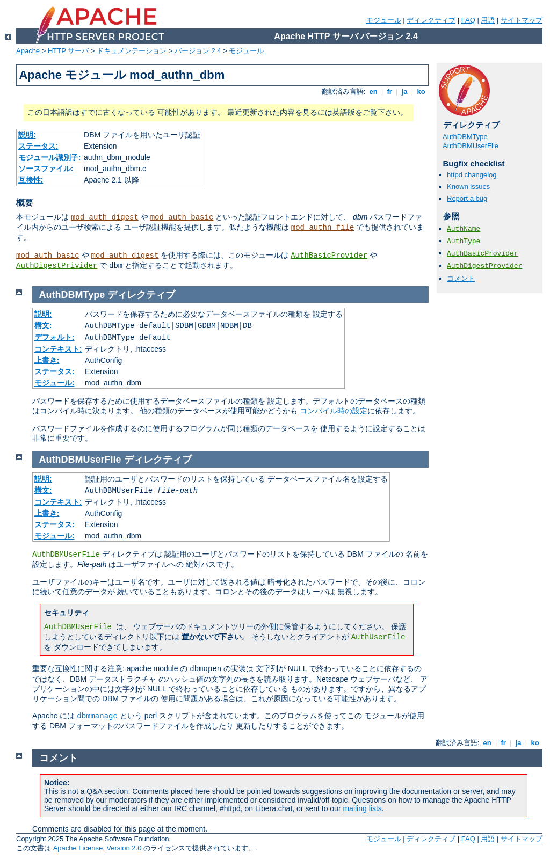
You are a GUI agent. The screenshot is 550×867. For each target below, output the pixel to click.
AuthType (463, 241)
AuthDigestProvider (484, 266)
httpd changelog (472, 175)
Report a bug (467, 198)
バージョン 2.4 (198, 51)
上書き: (47, 360)
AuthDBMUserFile (470, 146)
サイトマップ (521, 20)
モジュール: (54, 382)
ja (404, 92)
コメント (461, 278)
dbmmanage (97, 716)
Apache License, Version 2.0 (97, 848)
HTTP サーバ (68, 51)
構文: (43, 325)
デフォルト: (54, 337)
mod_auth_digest (105, 217)
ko (421, 92)
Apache (28, 51)
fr (389, 92)
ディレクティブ (431, 20)
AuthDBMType (465, 137)
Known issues (468, 187)
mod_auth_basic (182, 217)
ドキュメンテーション (132, 51)
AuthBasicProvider (329, 255)
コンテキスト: (58, 349)
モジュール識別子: (49, 157)
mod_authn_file (322, 227)
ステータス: (38, 146)
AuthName (463, 229)
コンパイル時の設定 (333, 410)
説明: (27, 134)
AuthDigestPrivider (56, 265)
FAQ (468, 20)
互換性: (31, 180)
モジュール (383, 20)
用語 (488, 20)
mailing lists (362, 808)
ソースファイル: (46, 168)
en (373, 92)
